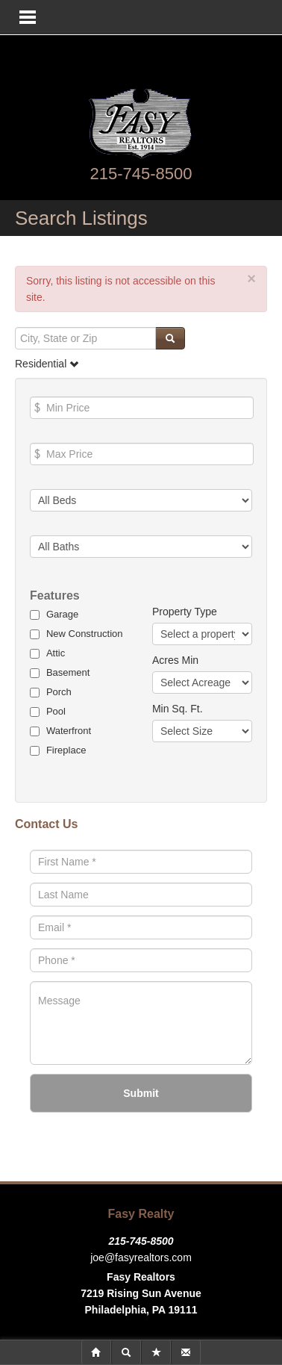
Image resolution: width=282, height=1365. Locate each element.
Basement (68, 672)
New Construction (84, 633)
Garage (62, 614)
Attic (55, 653)
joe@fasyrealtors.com (141, 1257)
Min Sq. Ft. (177, 709)
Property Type (184, 612)
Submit (140, 1093)
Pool (56, 711)
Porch (59, 691)
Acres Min (175, 660)
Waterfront (68, 730)
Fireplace (66, 750)
